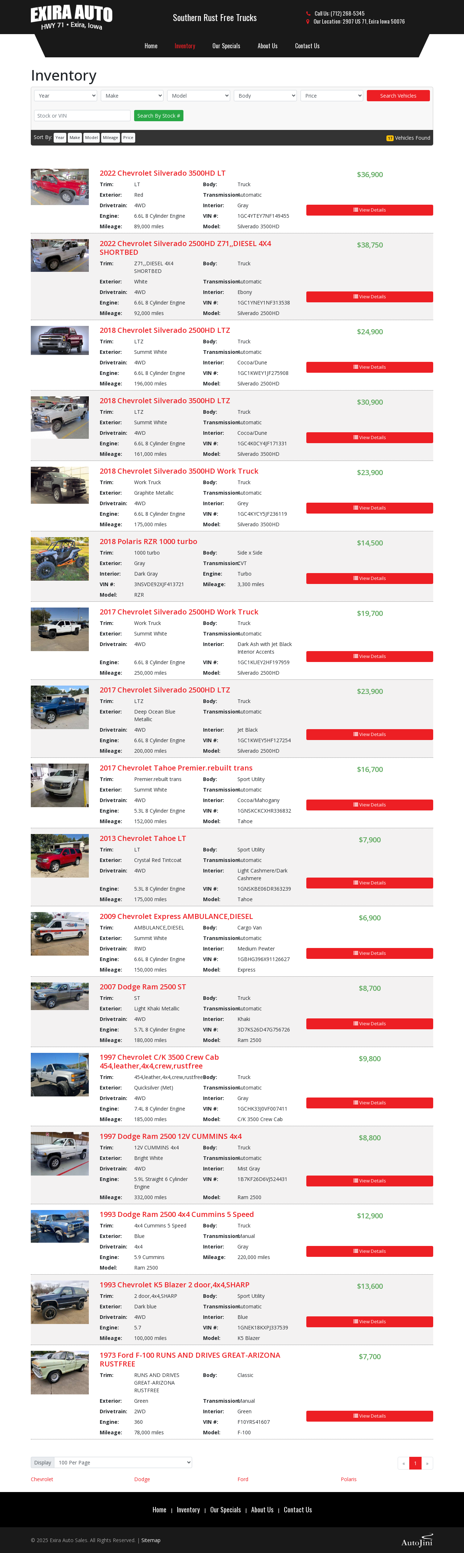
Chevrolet (42, 1479)
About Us (262, 1509)
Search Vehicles (398, 95)
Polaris (349, 1479)
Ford (242, 1479)
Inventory (188, 1509)
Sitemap (151, 1540)
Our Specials (225, 1509)
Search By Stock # (158, 115)
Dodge (142, 1479)
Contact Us (298, 1509)
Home (159, 1509)
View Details (369, 210)
